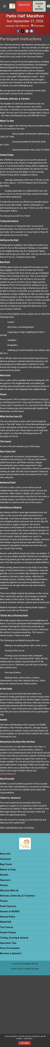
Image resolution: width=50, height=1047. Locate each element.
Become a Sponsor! (10, 953)
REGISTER (24, 5)
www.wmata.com (8, 773)
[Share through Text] (31, 31)
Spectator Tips (8, 943)
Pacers (4, 901)
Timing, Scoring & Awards (14, 937)
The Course (6, 927)
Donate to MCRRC (39, 6)
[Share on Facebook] (18, 31)
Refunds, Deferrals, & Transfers (17, 895)
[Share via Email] (27, 31)
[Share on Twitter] (22, 31)
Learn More (28, 1039)
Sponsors (5, 880)
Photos (4, 885)
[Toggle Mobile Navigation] (4, 6)
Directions (38, 25)
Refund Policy (7, 916)
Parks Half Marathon (25, 16)
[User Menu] (48, 6)
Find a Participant (9, 948)
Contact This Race (31, 969)
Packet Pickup (8, 932)
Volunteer (5, 859)
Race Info (5, 853)
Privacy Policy (17, 969)
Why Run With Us (9, 890)
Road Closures (8, 906)
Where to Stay (8, 869)
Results (4, 874)
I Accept (24, 1043)
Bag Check (6, 864)
